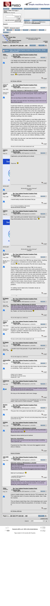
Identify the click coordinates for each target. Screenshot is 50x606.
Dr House (6, 254)
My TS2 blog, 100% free (16, 81)
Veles (4, 54)
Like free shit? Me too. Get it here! (18, 207)
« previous (45, 41)
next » (46, 42)
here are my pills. (16, 295)
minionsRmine (7, 360)
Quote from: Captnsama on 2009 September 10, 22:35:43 (24, 90)
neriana (5, 422)
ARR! (9, 39)
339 (22, 45)
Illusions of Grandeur (15, 453)
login (16, 10)
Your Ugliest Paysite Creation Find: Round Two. (11, 41)
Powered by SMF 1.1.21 (17, 529)
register (5, 11)
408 (26, 45)
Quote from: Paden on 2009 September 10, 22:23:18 (23, 304)
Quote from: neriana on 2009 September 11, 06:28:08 (23, 462)
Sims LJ (29, 185)
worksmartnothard (35, 23)
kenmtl (5, 193)
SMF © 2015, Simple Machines (31, 529)
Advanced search (14, 28)
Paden (5, 86)
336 (14, 45)
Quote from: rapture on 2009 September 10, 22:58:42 (23, 428)
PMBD (6, 35)
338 (20, 45)
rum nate (5, 457)
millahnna (6, 381)
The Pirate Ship (11, 37)
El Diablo (6, 298)
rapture (5, 150)
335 (11, 45)
